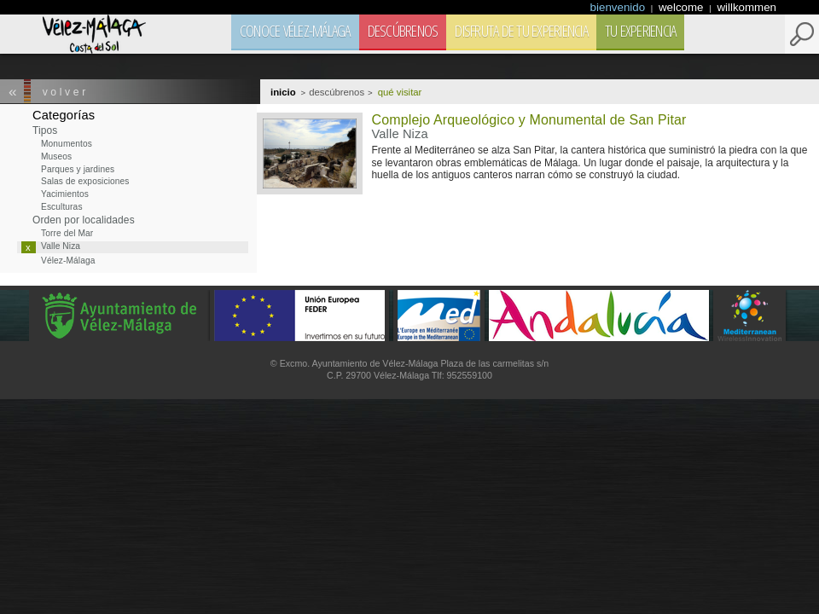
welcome (682, 7)
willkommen (746, 7)
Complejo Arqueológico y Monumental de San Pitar (528, 120)
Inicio (283, 92)
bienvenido (619, 7)
